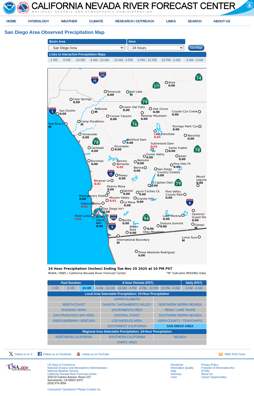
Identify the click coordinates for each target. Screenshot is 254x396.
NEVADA (180, 337)
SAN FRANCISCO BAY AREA (73, 315)
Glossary (176, 373)
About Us (206, 373)
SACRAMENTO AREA (127, 310)
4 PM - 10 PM (147, 60)
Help (173, 370)
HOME (11, 21)
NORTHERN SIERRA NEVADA (180, 304)
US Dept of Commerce (61, 364)
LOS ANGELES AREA (127, 321)
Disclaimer (177, 364)
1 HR (53, 60)
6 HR (66, 60)
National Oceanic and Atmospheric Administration (77, 367)
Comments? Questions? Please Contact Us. (74, 389)
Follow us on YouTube (92, 354)
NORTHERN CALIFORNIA (73, 337)
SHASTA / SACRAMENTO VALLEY (127, 304)
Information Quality (182, 367)
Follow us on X (21, 354)
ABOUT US (221, 21)
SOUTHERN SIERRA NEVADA (180, 315)
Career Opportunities (214, 377)
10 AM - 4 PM (123, 60)
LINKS (170, 21)
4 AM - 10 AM (99, 60)
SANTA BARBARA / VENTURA (74, 321)
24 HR (80, 60)
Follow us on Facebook (55, 354)
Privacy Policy (209, 364)
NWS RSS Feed (232, 354)
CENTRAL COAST (127, 315)
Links (174, 377)
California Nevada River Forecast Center (72, 373)
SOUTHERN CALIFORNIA (127, 337)
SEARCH (194, 21)
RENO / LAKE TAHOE (180, 310)
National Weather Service (63, 370)
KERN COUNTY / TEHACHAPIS (180, 321)
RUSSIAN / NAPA (74, 310)
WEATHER (69, 21)
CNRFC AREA (127, 342)
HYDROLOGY (38, 21)
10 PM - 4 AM (171, 60)
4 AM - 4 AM (194, 60)
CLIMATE (96, 21)
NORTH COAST (74, 304)
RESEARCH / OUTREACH (134, 21)
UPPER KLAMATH (127, 299)
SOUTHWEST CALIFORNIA (127, 326)
